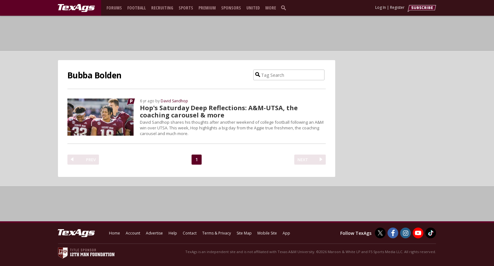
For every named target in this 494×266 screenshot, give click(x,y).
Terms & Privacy (216, 233)
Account (133, 233)
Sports (186, 8)
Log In (380, 7)
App (286, 233)
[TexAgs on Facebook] (393, 233)
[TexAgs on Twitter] (380, 233)
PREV (91, 159)
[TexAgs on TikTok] (430, 233)
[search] (285, 7)
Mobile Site (267, 233)
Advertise (154, 233)
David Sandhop (174, 101)
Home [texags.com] (114, 233)
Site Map (244, 233)
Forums (114, 8)
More (270, 8)
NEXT (302, 159)
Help (173, 233)
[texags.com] (76, 8)
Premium (207, 8)
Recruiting (162, 8)
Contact (190, 233)
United (253, 8)
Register (397, 7)
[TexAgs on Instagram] (405, 233)
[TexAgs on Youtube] (418, 233)
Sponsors (231, 8)
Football (136, 8)
